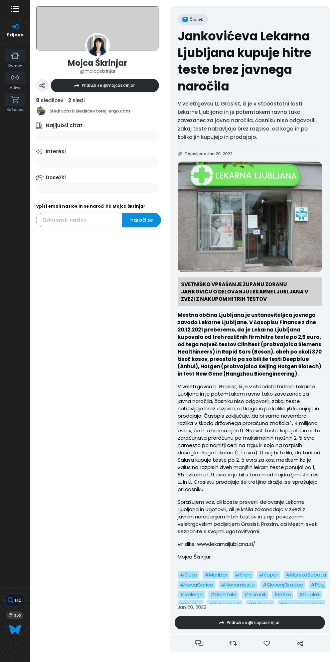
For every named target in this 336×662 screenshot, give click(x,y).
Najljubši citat (64, 125)
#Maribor (216, 574)
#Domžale (223, 594)
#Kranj (243, 574)
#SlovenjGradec (283, 584)
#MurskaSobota (306, 574)
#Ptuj (317, 584)
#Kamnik (255, 594)
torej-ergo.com (113, 111)
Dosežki (56, 177)
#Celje (188, 574)
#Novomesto (238, 584)
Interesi (56, 151)
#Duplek (309, 594)
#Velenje (191, 594)
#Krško (282, 594)
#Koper (268, 574)
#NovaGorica (196, 584)
